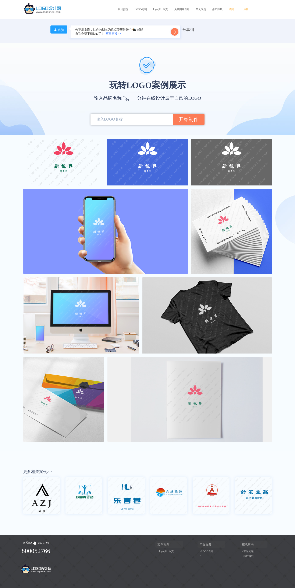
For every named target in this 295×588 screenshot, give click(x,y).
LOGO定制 (141, 9)
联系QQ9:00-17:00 (36, 542)
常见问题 (201, 9)
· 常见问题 (248, 551)
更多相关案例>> (37, 471)
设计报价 (123, 9)
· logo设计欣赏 (166, 551)
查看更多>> (113, 33)
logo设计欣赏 (160, 9)
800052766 (36, 550)
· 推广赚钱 (248, 556)
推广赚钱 (217, 9)
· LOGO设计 (206, 551)
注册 (246, 9)
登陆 (231, 9)
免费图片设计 (181, 9)
